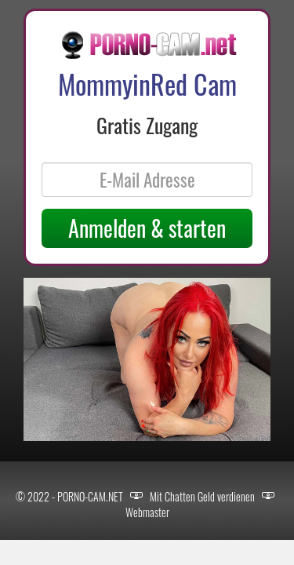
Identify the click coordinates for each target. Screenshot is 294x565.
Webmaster (147, 512)
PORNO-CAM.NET (90, 496)
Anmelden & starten (147, 228)
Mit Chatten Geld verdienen (202, 496)
